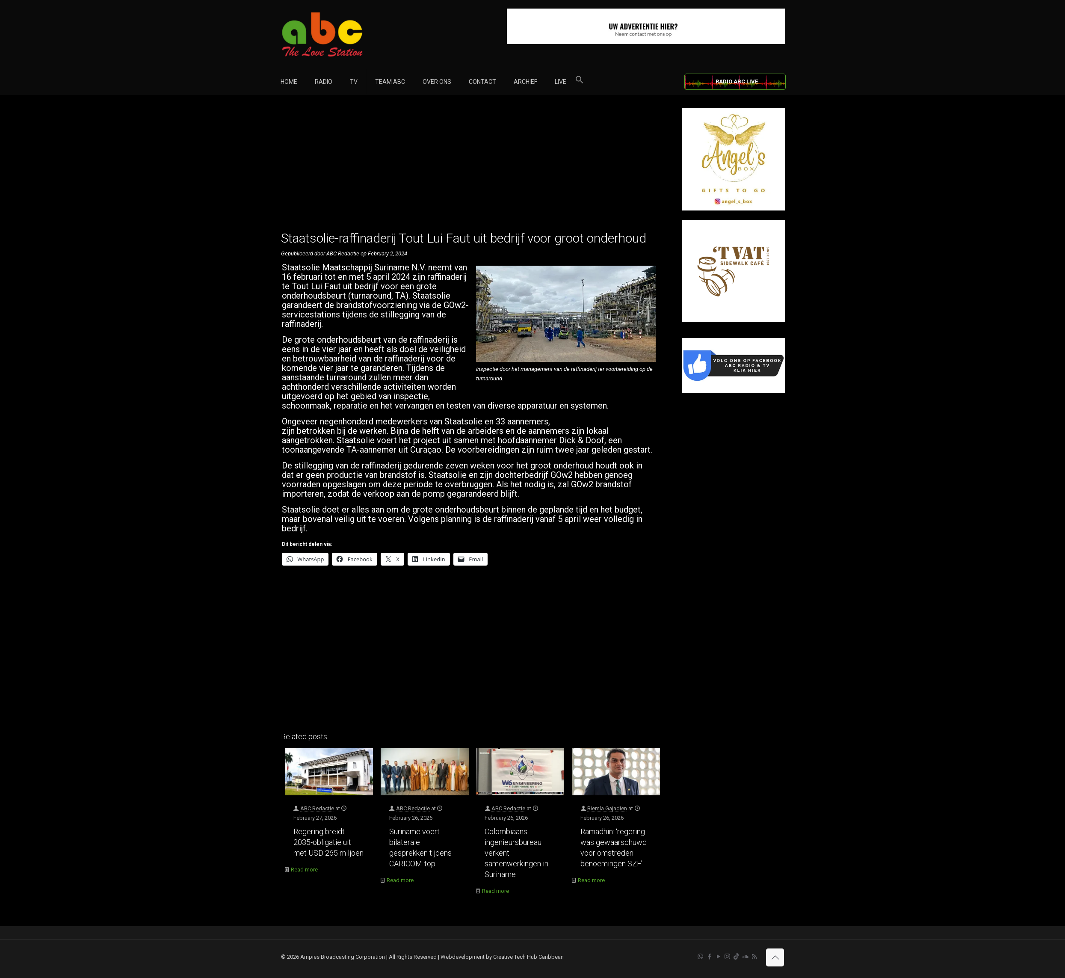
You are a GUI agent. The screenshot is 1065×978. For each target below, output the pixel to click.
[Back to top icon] (775, 957)
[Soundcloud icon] (745, 956)
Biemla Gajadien (607, 808)
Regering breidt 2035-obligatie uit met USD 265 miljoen (328, 842)
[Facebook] (733, 391)
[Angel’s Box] (733, 208)
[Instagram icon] (727, 956)
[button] (579, 82)
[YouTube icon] (718, 956)
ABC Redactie (317, 808)
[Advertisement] (472, 168)
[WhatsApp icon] (700, 956)
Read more (304, 869)
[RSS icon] (754, 956)
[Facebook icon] (709, 956)
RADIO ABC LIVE (737, 81)
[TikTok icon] (736, 956)
